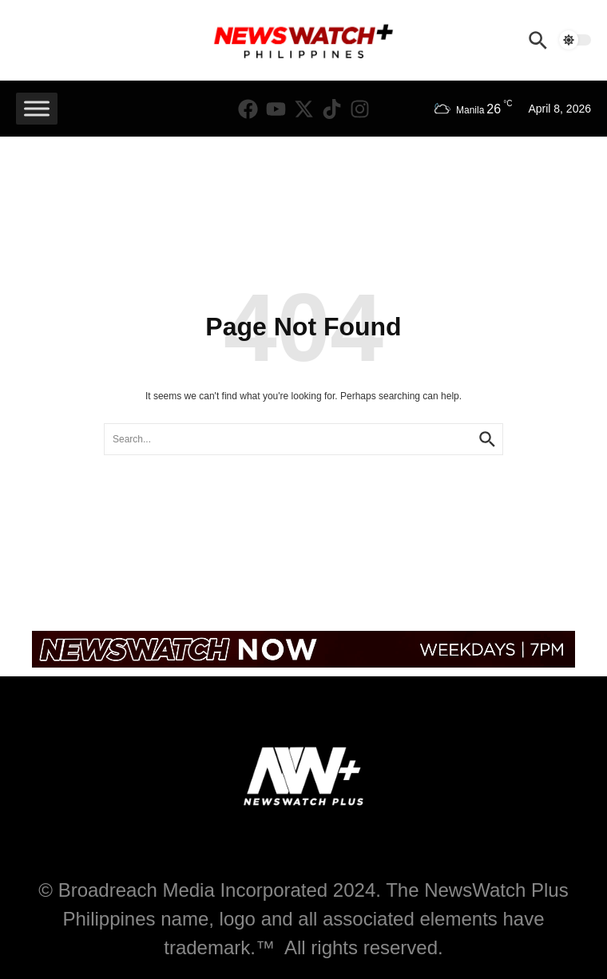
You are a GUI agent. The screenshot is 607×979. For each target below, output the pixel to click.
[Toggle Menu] (37, 108)
